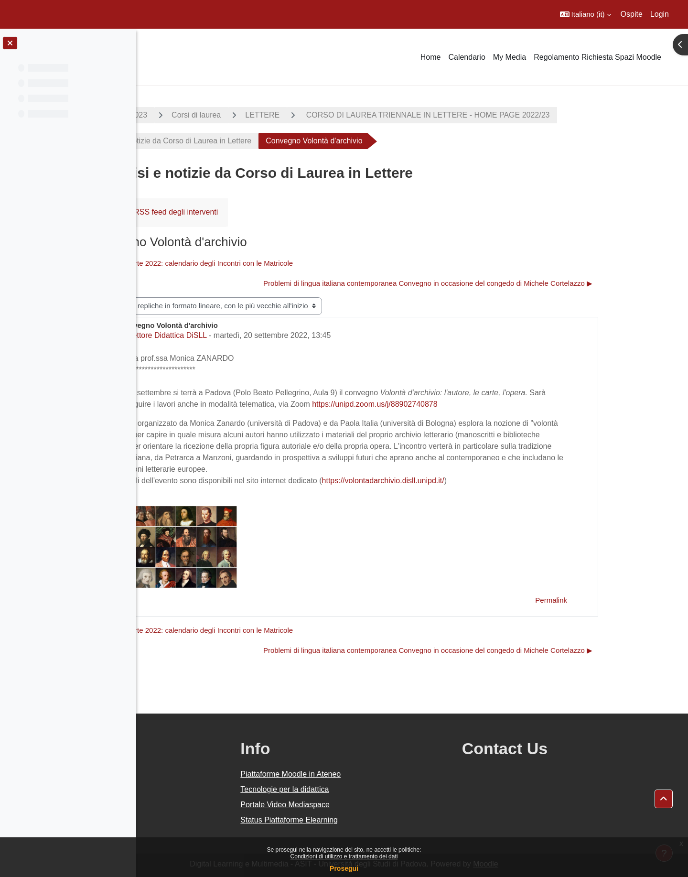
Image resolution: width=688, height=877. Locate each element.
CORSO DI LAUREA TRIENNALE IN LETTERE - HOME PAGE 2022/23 (495, 115)
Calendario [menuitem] (466, 57)
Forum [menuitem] (172, 212)
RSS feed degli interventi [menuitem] (244, 212)
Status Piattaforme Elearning (380, 820)
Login (659, 14)
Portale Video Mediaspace (375, 805)
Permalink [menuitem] (619, 600)
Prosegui (344, 868)
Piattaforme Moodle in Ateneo (381, 774)
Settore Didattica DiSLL (235, 335)
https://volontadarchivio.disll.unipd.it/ (451, 480)
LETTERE (330, 115)
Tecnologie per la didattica (375, 789)
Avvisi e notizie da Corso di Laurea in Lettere (244, 141)
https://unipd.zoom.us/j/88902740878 (442, 404)
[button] (585, 14)
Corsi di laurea (264, 115)
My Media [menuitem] (509, 57)
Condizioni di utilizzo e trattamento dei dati (344, 856)
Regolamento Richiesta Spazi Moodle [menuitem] (597, 57)
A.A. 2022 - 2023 (186, 115)
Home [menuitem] (430, 57)
